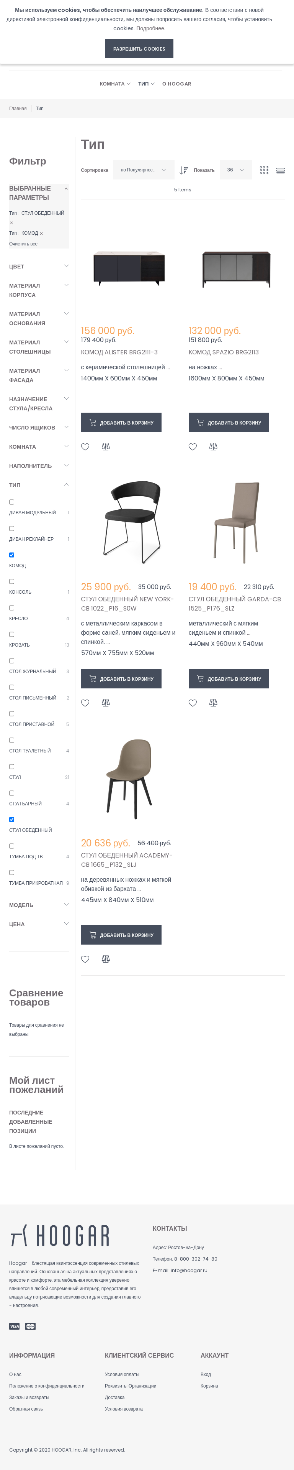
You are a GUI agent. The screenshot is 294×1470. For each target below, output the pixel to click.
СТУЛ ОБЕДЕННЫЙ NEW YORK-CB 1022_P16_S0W (128, 604)
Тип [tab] (15, 485)
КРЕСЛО (18, 618)
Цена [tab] (17, 924)
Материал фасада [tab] (24, 375)
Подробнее (150, 28)
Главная (18, 108)
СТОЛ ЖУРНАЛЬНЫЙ (32, 671)
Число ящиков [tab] (32, 427)
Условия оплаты (122, 1374)
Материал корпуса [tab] (24, 290)
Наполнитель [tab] (30, 466)
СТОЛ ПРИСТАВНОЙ (31, 724)
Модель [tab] (21, 905)
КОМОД (17, 565)
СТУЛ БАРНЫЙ (25, 803)
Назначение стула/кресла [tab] (31, 403)
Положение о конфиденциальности (47, 1386)
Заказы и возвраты (29, 1397)
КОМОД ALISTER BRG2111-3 (119, 352)
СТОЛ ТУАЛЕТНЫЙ (30, 750)
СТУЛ (15, 777)
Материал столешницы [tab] (30, 347)
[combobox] (144, 169)
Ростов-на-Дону (186, 1247)
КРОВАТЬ (19, 645)
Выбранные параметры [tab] (30, 193)
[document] (139, 31)
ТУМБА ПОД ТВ (26, 856)
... (168, 367)
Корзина (209, 1386)
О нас (15, 1374)
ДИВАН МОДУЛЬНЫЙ (32, 512)
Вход (206, 1374)
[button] (85, 447)
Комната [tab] (22, 447)
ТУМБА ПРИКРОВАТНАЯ (36, 883)
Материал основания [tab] (27, 318)
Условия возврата (124, 1409)
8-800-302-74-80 (195, 1259)
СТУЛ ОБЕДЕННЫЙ (30, 830)
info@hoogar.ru (189, 1270)
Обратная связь (26, 1409)
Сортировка (94, 170)
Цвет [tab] (16, 266)
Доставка (115, 1397)
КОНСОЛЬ (20, 592)
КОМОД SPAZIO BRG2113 (224, 352)
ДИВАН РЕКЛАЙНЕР (31, 539)
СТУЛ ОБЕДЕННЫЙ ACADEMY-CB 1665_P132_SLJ (127, 860)
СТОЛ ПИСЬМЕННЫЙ (32, 698)
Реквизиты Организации (130, 1386)
